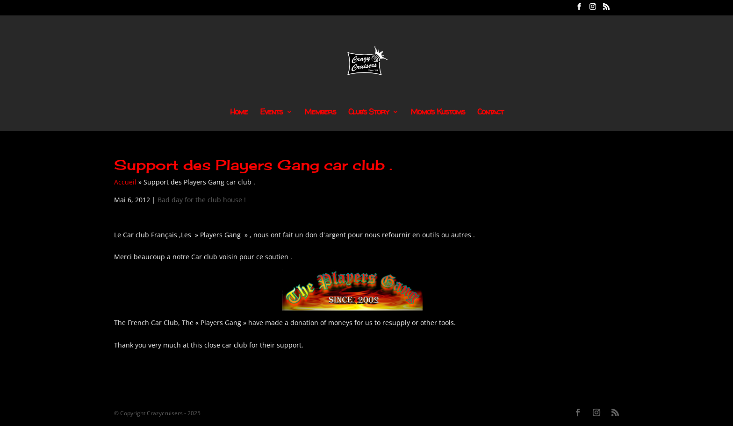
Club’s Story (368, 112)
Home (239, 112)
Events (271, 112)
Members (320, 112)
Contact (490, 112)
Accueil (125, 182)
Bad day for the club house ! (202, 199)
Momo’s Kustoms (437, 112)
